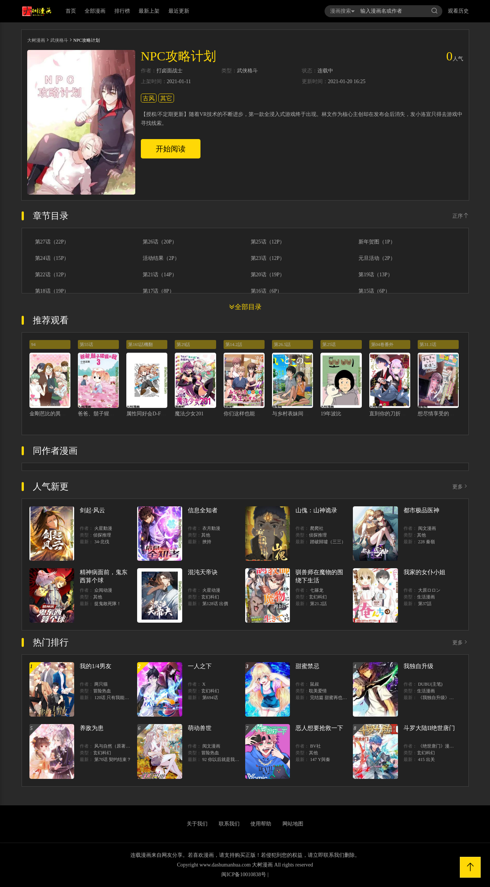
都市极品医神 (421, 510)
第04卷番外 (382, 344)
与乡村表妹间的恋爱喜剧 (300, 413)
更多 (460, 487)
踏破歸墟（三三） (328, 541)
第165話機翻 (140, 344)
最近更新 (178, 11)
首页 (71, 11)
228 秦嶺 (426, 541)
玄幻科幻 (210, 597)
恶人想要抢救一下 (319, 728)
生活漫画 (426, 597)
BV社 (315, 746)
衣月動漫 (211, 528)
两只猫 (101, 684)
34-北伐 (101, 541)
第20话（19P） (268, 274)
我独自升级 (418, 666)
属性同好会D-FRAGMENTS (158, 413)
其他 (205, 535)
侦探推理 (102, 535)
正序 (460, 216)
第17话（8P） (158, 291)
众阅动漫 (103, 590)
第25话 (329, 344)
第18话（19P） (52, 291)
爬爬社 (316, 528)
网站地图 (292, 824)
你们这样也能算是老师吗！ (255, 413)
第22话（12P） (52, 274)
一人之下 (200, 666)
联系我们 (229, 824)
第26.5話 (282, 344)
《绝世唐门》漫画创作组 (442, 746)
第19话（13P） (375, 274)
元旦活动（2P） (376, 258)
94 (33, 344)
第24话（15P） (52, 258)
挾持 (206, 541)
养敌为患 (92, 728)
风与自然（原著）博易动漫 (121, 746)
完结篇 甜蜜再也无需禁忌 (335, 697)
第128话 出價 (215, 603)
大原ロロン (429, 590)
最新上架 (149, 11)
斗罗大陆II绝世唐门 (429, 728)
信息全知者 (203, 510)
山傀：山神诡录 (316, 510)
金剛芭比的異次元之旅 (55, 413)
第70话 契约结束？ (112, 759)
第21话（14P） (160, 274)
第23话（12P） (268, 258)
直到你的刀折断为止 (392, 413)
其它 (166, 98)
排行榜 (122, 11)
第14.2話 (233, 344)
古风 (149, 98)
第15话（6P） (374, 291)
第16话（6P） (266, 291)
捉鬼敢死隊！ (107, 603)
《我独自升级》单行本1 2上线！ (450, 697)
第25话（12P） (268, 242)
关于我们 (197, 824)
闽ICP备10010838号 (243, 874)
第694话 (210, 697)
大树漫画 (36, 40)
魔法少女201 (189, 413)
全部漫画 (95, 11)
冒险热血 (102, 690)
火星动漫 (211, 590)
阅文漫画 (427, 528)
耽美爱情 (318, 690)
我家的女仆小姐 (424, 572)
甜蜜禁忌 (307, 666)
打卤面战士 (170, 70)
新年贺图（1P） (376, 242)
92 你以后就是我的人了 (225, 759)
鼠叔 (314, 684)
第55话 (86, 344)
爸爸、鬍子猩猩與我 (101, 413)
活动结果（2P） (161, 258)
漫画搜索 (342, 11)
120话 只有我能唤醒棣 (116, 697)
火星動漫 (103, 528)
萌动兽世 (200, 728)
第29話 (183, 344)
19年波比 (330, 413)
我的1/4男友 (95, 666)
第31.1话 (428, 344)
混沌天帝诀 (203, 572)
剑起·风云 (92, 510)
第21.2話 (318, 603)
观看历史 (458, 11)
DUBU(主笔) (430, 684)
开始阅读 (171, 149)
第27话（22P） (52, 242)
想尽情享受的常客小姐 (444, 413)
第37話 (424, 603)
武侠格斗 (59, 40)
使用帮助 (260, 824)
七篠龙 (316, 590)
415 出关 (426, 759)
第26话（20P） (160, 242)
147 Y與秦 (320, 759)
